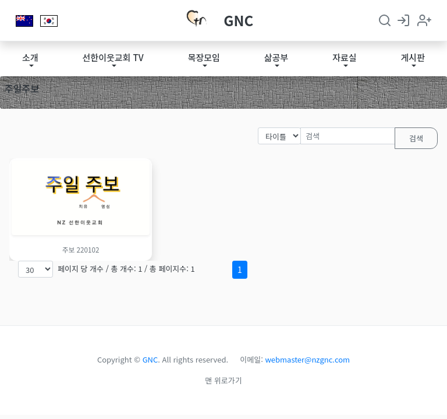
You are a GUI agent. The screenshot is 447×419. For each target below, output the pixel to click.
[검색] (347, 136)
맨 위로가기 (223, 380)
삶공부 (276, 57)
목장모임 (204, 57)
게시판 (413, 57)
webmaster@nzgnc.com (307, 359)
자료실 (344, 57)
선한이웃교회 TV (113, 57)
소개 (30, 57)
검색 (416, 138)
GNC (238, 20)
